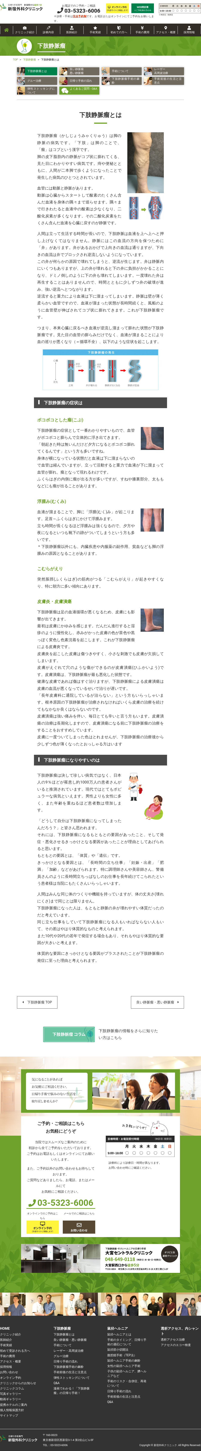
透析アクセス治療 (173, 1339)
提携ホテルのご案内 (13, 1404)
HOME (5, 1328)
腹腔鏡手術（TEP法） (122, 1355)
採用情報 (189, 32)
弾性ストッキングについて (72, 1377)
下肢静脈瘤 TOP (39, 1002)
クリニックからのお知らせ (18, 1383)
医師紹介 (71, 32)
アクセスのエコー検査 (176, 1345)
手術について (63, 1345)
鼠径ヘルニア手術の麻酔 (123, 1360)
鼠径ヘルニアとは (119, 1334)
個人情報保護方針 (12, 1410)
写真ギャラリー (10, 1393)
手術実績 (95, 32)
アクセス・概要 (166, 32)
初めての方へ (118, 32)
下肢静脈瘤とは (64, 1334)
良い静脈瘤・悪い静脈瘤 (155, 1002)
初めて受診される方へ (15, 1350)
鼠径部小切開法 (117, 1349)
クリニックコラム (12, 1388)
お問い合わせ (9, 1372)
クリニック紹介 (25, 32)
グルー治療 (61, 1356)
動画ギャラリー (10, 1399)
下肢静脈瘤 (62, 1328)
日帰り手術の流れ (66, 1361)
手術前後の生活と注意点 (70, 1372)
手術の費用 (142, 32)
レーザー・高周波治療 (69, 1350)
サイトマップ (9, 1415)
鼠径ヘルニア (117, 1328)
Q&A (56, 1383)
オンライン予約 (10, 1377)
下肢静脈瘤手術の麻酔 (69, 1366)
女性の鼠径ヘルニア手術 (123, 1366)
